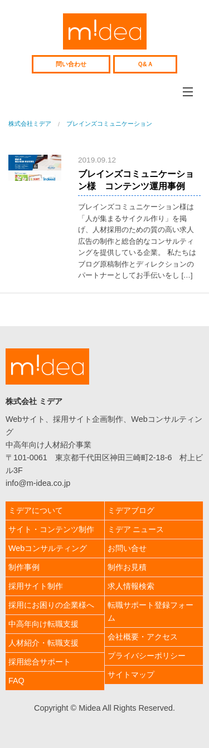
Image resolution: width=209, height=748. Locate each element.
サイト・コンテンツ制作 (51, 529)
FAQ (16, 680)
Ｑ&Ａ (145, 64)
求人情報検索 (131, 586)
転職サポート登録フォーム (150, 611)
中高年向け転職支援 (43, 623)
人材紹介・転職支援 (43, 642)
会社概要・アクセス (143, 636)
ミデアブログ (131, 510)
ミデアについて (35, 510)
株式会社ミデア (105, 31)
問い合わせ (71, 64)
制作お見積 (127, 567)
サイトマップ (131, 674)
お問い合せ (127, 548)
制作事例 (24, 567)
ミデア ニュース (136, 529)
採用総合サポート (39, 661)
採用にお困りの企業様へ (51, 605)
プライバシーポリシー (147, 655)
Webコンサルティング (47, 548)
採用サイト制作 (35, 586)
